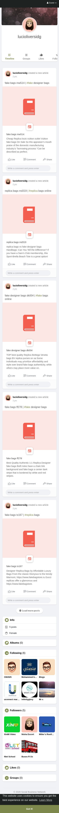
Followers (16, 710)
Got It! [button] (29, 809)
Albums (14, 643)
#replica (33, 190)
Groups (14, 778)
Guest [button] (51, 3)
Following (16, 653)
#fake (30, 83)
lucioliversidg (29, 36)
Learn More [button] (45, 800)
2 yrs (15, 76)
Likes (13, 767)
